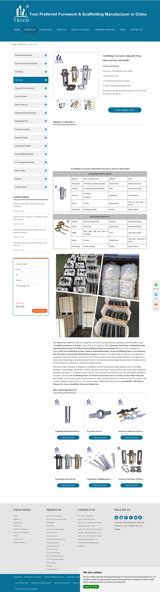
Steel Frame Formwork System (26, 63)
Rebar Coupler (20, 170)
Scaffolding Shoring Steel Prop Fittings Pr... (68, 431)
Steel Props (32, 44)
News (123, 30)
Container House (21, 187)
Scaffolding (19, 72)
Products (30, 30)
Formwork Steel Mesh (23, 146)
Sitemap (117, 529)
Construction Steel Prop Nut (65, 479)
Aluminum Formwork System (25, 113)
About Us (61, 30)
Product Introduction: (111, 66)
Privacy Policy (19, 542)
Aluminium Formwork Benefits (41, 583)
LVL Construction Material (24, 162)
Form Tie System (21, 96)
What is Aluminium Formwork (54, 577)
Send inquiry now (124, 109)
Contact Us (136, 30)
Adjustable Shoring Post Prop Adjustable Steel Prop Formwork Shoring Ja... (29, 231)
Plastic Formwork (21, 105)
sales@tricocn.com (89, 519)
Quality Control (80, 30)
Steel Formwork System (23, 55)
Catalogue (46, 30)
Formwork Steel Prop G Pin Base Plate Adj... (131, 479)
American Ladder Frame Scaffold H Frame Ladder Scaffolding (29, 205)
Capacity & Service (105, 30)
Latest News (21, 197)
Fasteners (18, 179)
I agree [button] (86, 587)
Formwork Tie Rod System (24, 88)
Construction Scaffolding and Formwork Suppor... (100, 479)
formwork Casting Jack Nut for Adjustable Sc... (131, 431)
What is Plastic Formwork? (32, 577)
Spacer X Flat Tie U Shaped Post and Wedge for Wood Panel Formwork (30, 218)
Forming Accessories (22, 129)
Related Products (64, 390)
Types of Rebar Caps (21, 583)
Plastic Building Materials (24, 154)
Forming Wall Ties (21, 121)
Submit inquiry (40, 311)
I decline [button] (95, 587)
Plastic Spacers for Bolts (62, 583)
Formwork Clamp (21, 138)
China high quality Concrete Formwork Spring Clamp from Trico (30, 244)
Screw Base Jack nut (94, 431)
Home (17, 30)
